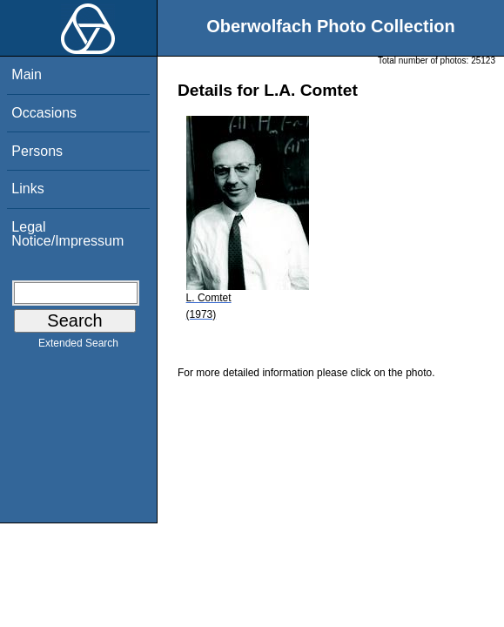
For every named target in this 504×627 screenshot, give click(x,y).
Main (26, 74)
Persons (37, 151)
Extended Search (78, 346)
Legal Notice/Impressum (67, 233)
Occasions (44, 112)
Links (27, 188)
